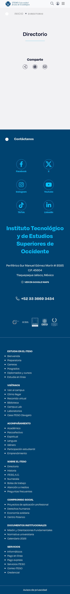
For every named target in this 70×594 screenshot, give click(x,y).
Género (11, 445)
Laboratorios (14, 411)
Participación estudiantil (21, 449)
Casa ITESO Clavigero (19, 415)
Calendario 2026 (16, 538)
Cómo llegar (14, 394)
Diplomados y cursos (19, 373)
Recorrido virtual (16, 398)
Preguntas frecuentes (19, 491)
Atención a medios (18, 487)
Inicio (19, 13)
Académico (14, 428)
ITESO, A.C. (13, 474)
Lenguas (12, 441)
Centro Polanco (16, 517)
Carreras (12, 364)
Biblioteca (13, 402)
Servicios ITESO (16, 564)
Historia (11, 470)
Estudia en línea (16, 377)
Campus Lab (14, 407)
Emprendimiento (17, 453)
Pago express (15, 560)
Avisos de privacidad (35, 590)
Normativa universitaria (20, 534)
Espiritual (12, 436)
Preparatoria (14, 360)
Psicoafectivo (15, 432)
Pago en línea (15, 556)
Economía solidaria (18, 513)
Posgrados (13, 368)
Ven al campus (15, 390)
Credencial (13, 572)
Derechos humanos (18, 508)
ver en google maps (35, 282)
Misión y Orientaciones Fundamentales (29, 530)
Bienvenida (13, 356)
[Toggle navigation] (62, 3)
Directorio (13, 466)
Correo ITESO (14, 568)
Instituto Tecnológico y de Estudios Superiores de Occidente (35, 239)
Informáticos (14, 551)
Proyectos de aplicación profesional (27, 504)
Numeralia (13, 479)
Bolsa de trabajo (16, 483)
